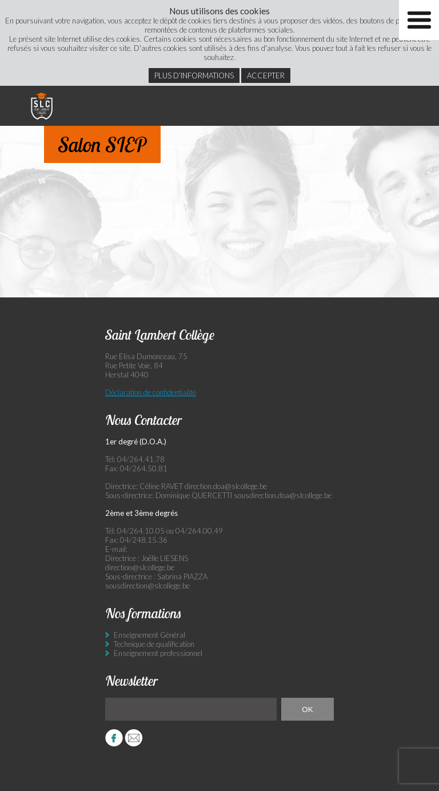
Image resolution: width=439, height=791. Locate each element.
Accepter (266, 75)
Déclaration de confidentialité (150, 392)
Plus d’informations (194, 75)
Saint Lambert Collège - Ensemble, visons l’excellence (42, 106)
